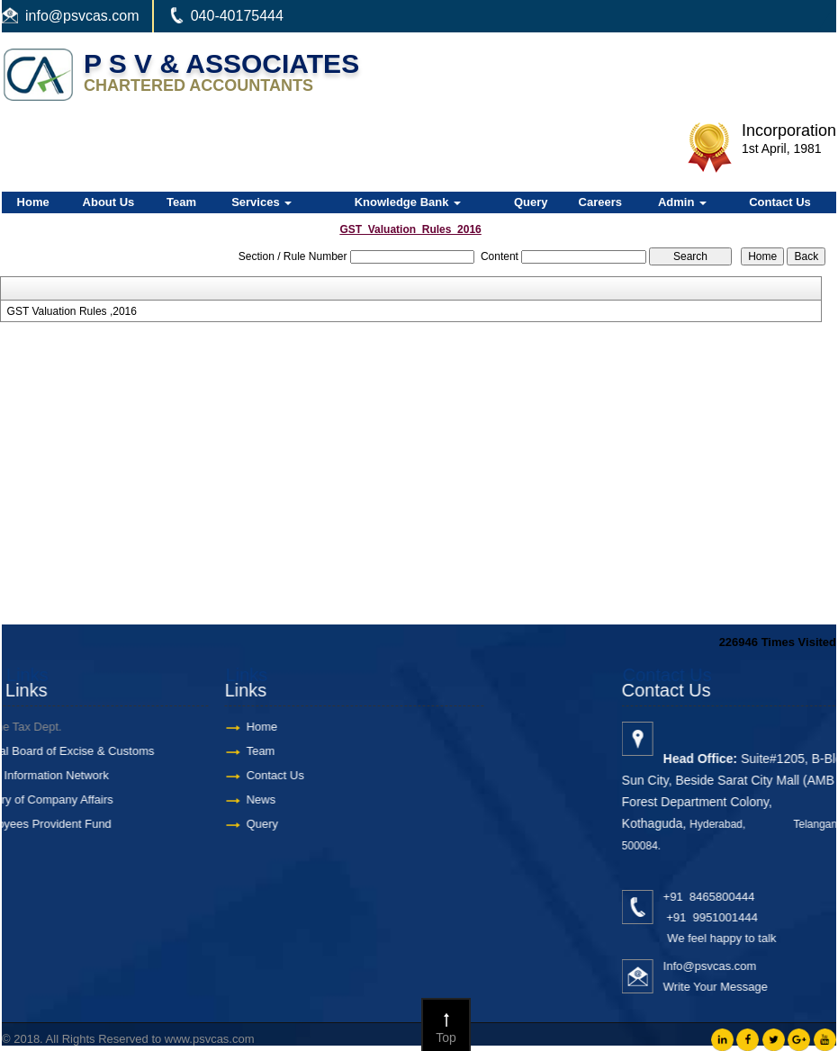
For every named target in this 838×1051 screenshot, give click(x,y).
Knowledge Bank (408, 202)
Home (33, 202)
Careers (600, 202)
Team (181, 202)
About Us (109, 202)
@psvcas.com (94, 15)
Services (261, 202)
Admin (682, 202)
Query (531, 202)
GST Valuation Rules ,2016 (72, 311)
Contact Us (780, 202)
